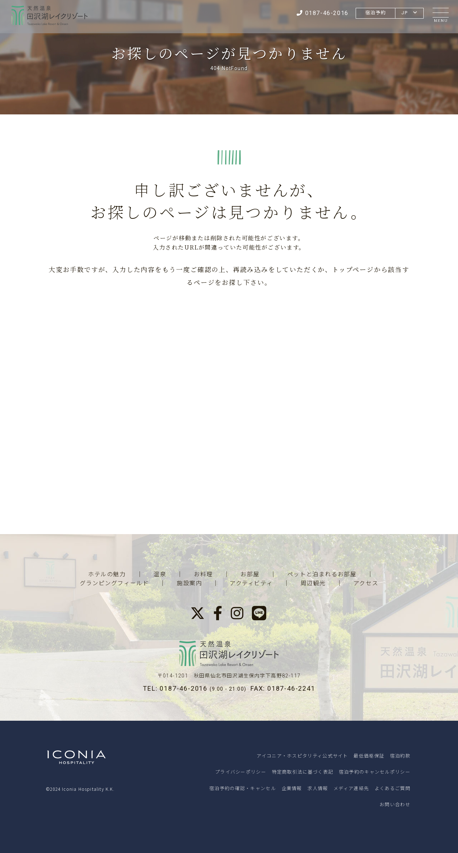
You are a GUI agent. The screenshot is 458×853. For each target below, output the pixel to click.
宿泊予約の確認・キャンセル (242, 788)
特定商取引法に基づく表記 (302, 771)
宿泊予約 (374, 12)
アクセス (366, 583)
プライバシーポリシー (240, 771)
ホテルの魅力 (107, 574)
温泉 (160, 574)
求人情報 (317, 788)
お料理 (203, 574)
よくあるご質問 (392, 788)
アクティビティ (251, 583)
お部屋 (249, 574)
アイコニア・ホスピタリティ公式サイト (302, 755)
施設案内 (189, 583)
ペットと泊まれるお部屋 (322, 574)
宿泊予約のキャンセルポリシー (374, 771)
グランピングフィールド (114, 583)
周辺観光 (313, 583)
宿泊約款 (400, 755)
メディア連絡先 (351, 788)
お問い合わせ (395, 804)
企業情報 (292, 788)
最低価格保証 (369, 755)
